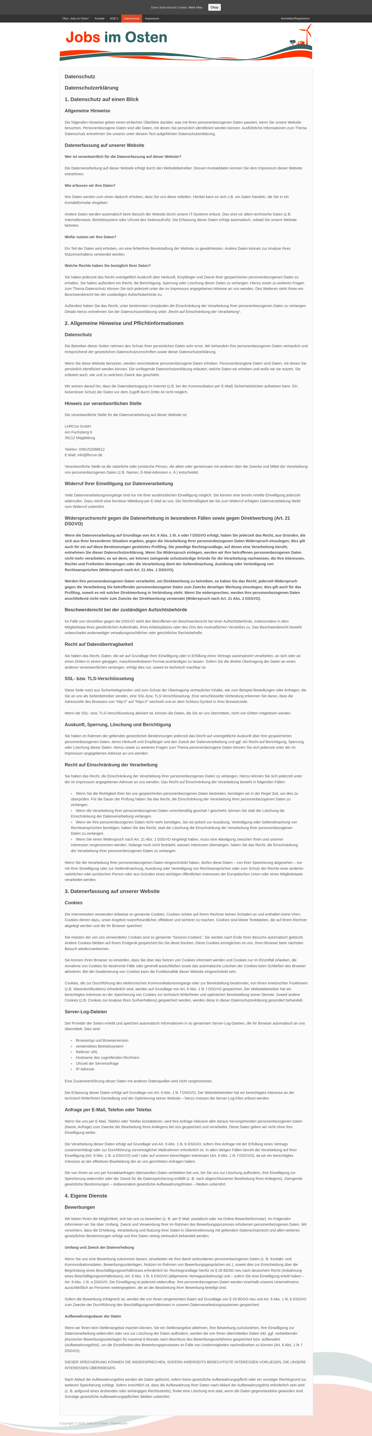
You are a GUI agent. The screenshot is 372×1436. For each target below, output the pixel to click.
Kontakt (99, 18)
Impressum (152, 18)
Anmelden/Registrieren (295, 18)
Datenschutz (131, 18)
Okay (214, 7)
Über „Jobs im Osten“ (75, 18)
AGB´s (114, 18)
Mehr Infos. (196, 7)
